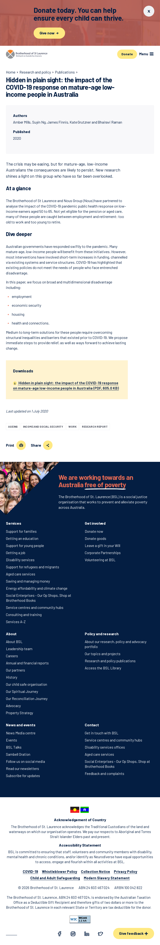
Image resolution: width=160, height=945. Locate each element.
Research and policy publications (110, 661)
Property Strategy (19, 713)
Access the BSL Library (103, 668)
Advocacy (13, 706)
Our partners (15, 670)
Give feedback (133, 933)
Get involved (95, 523)
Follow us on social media (25, 761)
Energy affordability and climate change (36, 588)
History (11, 677)
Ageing (13, 426)
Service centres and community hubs (34, 607)
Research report (95, 426)
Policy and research (102, 633)
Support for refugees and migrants (32, 567)
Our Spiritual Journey (22, 691)
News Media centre (21, 733)
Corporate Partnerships (103, 553)
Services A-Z (16, 622)
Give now (49, 33)
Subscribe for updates (23, 776)
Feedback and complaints (104, 773)
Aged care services (20, 574)
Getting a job (15, 553)
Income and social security (43, 426)
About (11, 633)
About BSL (14, 641)
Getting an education (22, 538)
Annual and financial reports (27, 663)
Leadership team (19, 649)
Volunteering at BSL (100, 560)
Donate (127, 54)
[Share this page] (48, 445)
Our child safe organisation (26, 684)
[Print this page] (21, 445)
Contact (92, 725)
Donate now (94, 531)
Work (72, 426)
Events (11, 740)
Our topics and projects (102, 654)
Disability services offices (105, 747)
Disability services (20, 560)
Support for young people (25, 545)
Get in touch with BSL (101, 733)
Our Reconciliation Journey (27, 698)
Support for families (21, 531)
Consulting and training (24, 614)
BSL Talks (14, 747)
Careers (12, 656)
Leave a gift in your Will (102, 545)
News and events (21, 725)
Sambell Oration (18, 754)
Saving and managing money (28, 581)
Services (13, 523)
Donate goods (95, 538)
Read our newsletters (22, 768)
